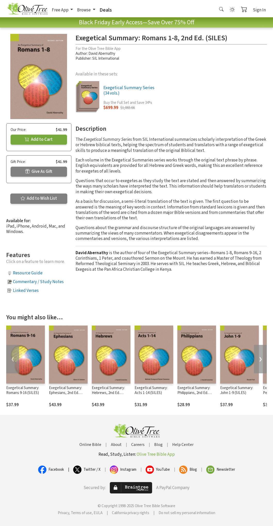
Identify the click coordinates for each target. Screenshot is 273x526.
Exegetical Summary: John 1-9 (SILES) (236, 390)
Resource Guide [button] (28, 273)
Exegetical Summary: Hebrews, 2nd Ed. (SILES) (108, 392)
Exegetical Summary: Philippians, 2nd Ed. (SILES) (193, 392)
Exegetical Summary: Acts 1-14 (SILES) (151, 390)
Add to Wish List (39, 198)
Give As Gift (38, 171)
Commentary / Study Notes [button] (38, 282)
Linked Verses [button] (26, 291)
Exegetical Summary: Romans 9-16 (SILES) (22, 390)
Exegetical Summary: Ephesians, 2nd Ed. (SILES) (65, 392)
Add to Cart (39, 139)
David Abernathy (101, 53)
